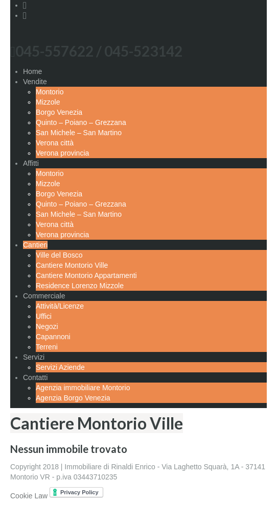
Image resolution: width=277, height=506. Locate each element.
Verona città (55, 143)
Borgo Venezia (59, 112)
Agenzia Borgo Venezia (73, 398)
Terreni (47, 347)
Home (32, 71)
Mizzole (48, 102)
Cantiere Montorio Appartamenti (86, 275)
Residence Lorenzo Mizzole (80, 286)
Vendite (35, 82)
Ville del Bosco (59, 255)
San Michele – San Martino (79, 133)
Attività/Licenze (60, 306)
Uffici (44, 316)
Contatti (35, 377)
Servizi (33, 357)
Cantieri (35, 245)
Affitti (31, 163)
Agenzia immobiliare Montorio (83, 388)
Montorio (49, 92)
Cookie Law (29, 496)
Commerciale (44, 296)
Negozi (47, 326)
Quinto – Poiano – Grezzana (81, 122)
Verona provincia (62, 153)
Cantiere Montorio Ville (72, 265)
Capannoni (53, 337)
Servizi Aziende (60, 367)
